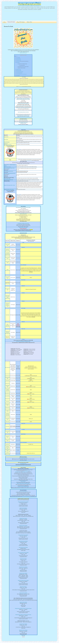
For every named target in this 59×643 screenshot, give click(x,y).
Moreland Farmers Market (23, 573)
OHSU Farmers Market (23, 586)
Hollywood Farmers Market (23, 525)
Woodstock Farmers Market (23, 630)
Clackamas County (27, 470)
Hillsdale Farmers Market (23, 518)
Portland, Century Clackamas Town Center (22, 105)
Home (4, 22)
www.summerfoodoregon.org (23, 491)
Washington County (25, 471)
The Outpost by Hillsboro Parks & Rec (23, 223)
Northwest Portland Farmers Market (23, 580)
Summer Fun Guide (11, 22)
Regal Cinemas (18, 96)
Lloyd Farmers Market (23, 558)
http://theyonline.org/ (29, 160)
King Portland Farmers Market (23, 541)
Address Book (29, 22)
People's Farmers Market (23, 602)
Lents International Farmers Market (23, 552)
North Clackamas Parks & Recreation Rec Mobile (23, 207)
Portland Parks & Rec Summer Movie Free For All (23, 107)
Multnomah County (17, 471)
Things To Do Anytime (21, 22)
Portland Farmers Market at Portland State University (23, 614)
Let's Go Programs (20, 86)
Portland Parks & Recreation (23, 227)
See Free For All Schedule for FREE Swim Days (23, 341)
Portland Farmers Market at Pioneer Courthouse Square (23, 608)
